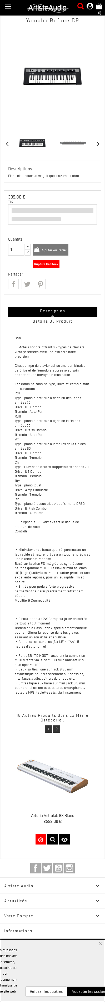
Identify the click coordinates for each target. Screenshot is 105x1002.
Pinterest (40, 284)
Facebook (35, 868)
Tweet (27, 284)
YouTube (58, 868)
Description (52, 311)
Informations (18, 931)
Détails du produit (52, 321)
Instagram (69, 868)
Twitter (47, 868)
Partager (13, 284)
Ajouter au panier (54, 250)
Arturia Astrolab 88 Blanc (52, 815)
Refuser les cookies (46, 991)
